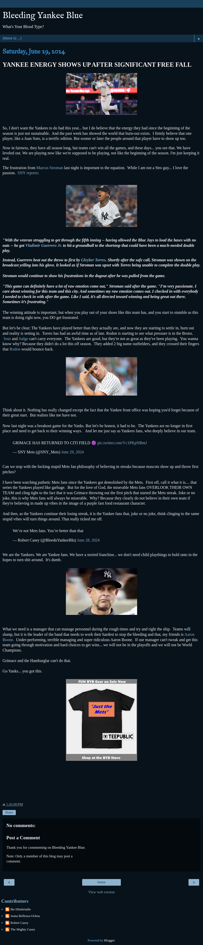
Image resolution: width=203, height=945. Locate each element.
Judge (23, 338)
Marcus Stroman (50, 168)
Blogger (109, 940)
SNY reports (28, 173)
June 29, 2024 (72, 452)
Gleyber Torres (93, 260)
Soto (8, 338)
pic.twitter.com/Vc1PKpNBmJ (122, 443)
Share (9, 812)
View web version (101, 892)
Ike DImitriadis (20, 909)
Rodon (15, 349)
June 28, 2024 (88, 540)
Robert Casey (19, 923)
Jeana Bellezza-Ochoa (25, 916)
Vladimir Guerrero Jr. (44, 245)
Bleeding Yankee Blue (43, 15)
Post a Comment (23, 837)
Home (101, 882)
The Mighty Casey (22, 929)
